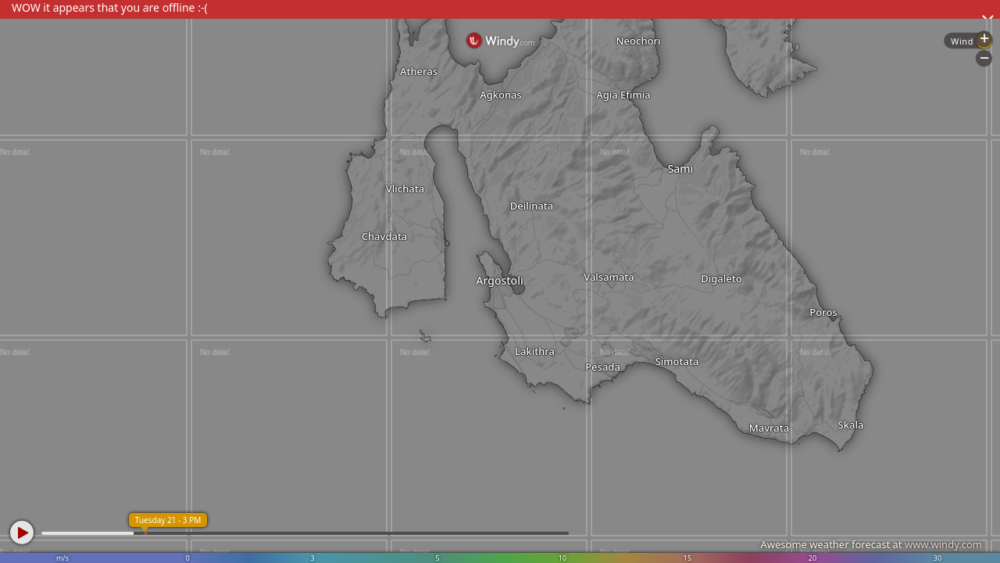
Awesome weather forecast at (871, 544)
